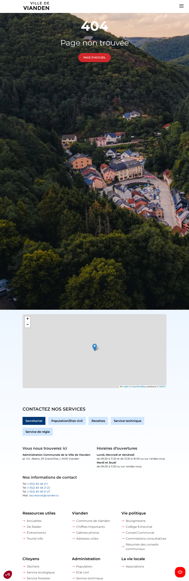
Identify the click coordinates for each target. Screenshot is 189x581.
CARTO (162, 386)
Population (84, 566)
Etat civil (82, 572)
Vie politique (133, 513)
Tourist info (35, 538)
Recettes (98, 421)
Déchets (33, 566)
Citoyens (31, 559)
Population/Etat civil (67, 421)
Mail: (41, 495)
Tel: (35, 483)
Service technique (127, 421)
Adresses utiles (87, 538)
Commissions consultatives (146, 538)
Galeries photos (87, 532)
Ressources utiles (39, 513)
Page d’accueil (94, 57)
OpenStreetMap (139, 386)
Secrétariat (33, 421)
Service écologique (41, 572)
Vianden (80, 513)
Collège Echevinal (139, 527)
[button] (94, 347)
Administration (86, 559)
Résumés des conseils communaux (142, 547)
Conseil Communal (140, 532)
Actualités (34, 521)
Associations (135, 566)
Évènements (36, 532)
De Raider (34, 527)
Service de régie (37, 432)
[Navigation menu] (181, 5)
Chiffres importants (90, 527)
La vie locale (133, 559)
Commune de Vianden (93, 521)
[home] (25, 6)
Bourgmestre (136, 521)
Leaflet (124, 386)
